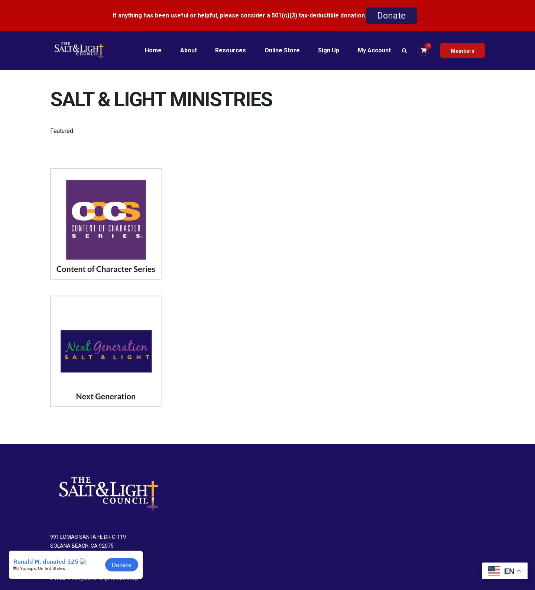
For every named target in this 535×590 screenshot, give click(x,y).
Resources (230, 50)
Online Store (281, 50)
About (187, 50)
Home (152, 50)
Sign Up (328, 50)
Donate (391, 15)
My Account (374, 50)
